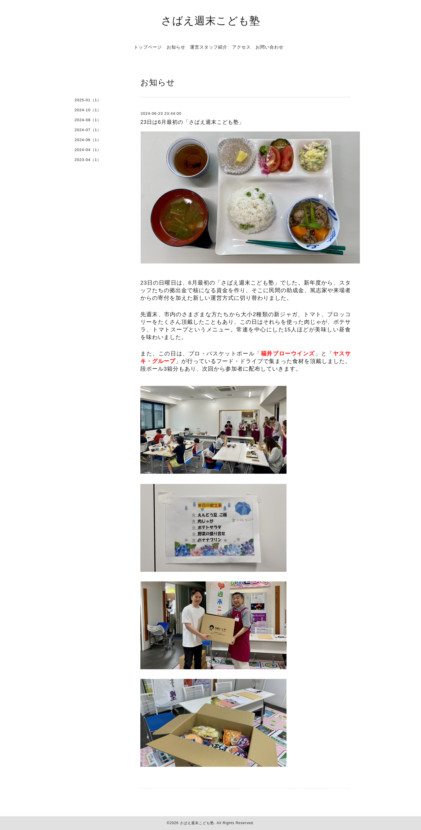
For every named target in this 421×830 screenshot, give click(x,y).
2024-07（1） (88, 130)
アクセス (241, 47)
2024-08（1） (88, 120)
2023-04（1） (88, 160)
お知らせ (176, 47)
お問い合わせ (270, 47)
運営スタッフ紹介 (208, 47)
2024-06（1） (88, 140)
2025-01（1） (88, 100)
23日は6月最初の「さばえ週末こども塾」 (192, 122)
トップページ (148, 47)
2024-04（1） (88, 150)
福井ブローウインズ (288, 353)
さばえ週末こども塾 (210, 20)
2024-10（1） (88, 110)
